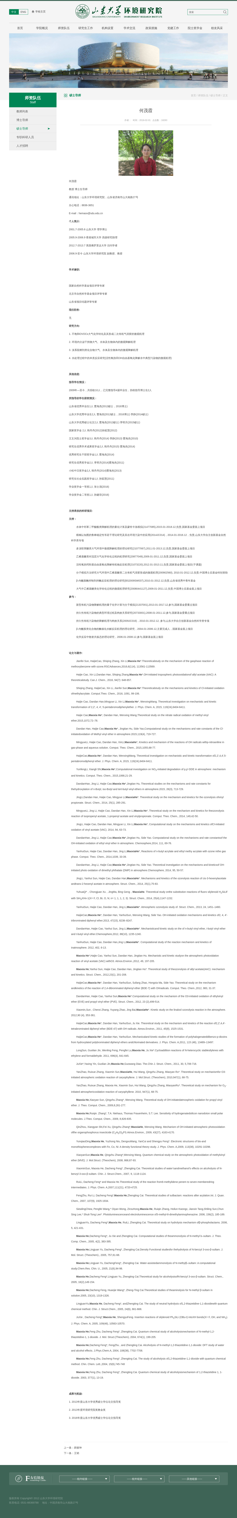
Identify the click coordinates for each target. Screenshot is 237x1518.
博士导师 (22, 120)
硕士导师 (22, 128)
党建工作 (173, 28)
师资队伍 (64, 28)
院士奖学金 (195, 28)
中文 (13, 11)
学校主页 (40, 11)
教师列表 (22, 111)
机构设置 (107, 28)
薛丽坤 (78, 1447)
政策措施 (151, 28)
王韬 (76, 1453)
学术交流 (129, 28)
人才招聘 (22, 145)
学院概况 (42, 28)
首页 (20, 28)
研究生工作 (85, 28)
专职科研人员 (25, 137)
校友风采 (217, 28)
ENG (23, 11)
